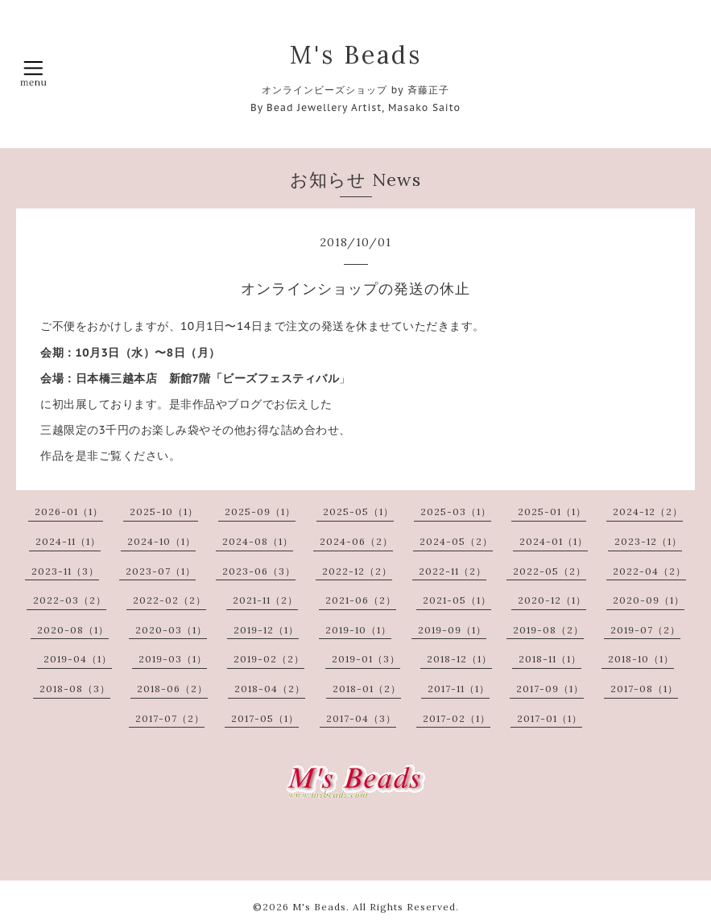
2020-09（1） (648, 600)
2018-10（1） (641, 659)
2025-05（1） (358, 511)
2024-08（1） (257, 541)
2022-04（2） (649, 571)
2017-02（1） (456, 718)
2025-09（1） (260, 511)
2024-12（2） (648, 511)
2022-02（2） (169, 600)
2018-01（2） (367, 689)
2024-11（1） (68, 541)
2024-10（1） (161, 541)
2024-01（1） (553, 541)
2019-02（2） (269, 659)
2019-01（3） (366, 659)
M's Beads (356, 54)
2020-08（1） (73, 630)
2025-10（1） (164, 511)
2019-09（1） (452, 630)
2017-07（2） (170, 718)
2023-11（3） (65, 571)
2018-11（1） (550, 659)
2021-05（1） (457, 600)
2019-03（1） (172, 659)
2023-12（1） (648, 541)
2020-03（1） (171, 630)
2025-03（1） (455, 511)
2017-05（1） (265, 718)
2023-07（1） (161, 571)
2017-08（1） (644, 689)
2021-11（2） (265, 600)
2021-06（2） (360, 600)
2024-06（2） (356, 541)
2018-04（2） (269, 689)
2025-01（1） (552, 511)
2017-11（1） (459, 689)
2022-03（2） (69, 600)
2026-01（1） (69, 511)
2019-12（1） (266, 630)
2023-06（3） (259, 571)
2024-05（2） (456, 541)
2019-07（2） (645, 630)
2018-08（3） (74, 689)
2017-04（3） (361, 718)
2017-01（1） (549, 718)
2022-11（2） (452, 571)
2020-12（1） (552, 600)
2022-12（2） (357, 571)
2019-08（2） (548, 630)
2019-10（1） (358, 630)
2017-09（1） (550, 689)
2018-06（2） (172, 689)
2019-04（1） (77, 659)
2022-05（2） (549, 571)
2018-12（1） (459, 659)
